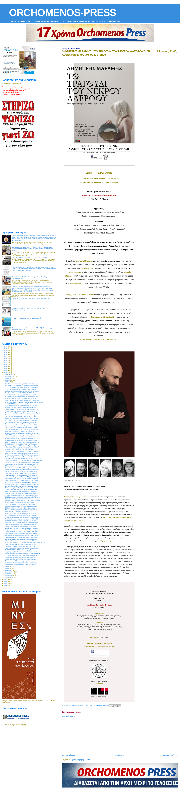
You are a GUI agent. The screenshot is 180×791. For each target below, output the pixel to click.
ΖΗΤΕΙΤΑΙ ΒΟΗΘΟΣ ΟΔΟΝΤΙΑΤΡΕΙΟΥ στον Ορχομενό (30, 257)
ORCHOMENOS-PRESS (62, 12)
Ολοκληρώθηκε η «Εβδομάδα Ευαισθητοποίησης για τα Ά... (22, 531)
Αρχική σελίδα (119, 755)
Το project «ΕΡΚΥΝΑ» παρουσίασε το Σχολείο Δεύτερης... (22, 396)
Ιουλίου (8, 568)
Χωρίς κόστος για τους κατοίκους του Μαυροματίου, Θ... (21, 464)
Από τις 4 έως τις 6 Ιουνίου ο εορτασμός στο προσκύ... (21, 526)
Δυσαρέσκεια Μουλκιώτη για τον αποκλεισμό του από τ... (21, 544)
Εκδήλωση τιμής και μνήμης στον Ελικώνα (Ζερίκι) (19, 449)
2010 (6, 349)
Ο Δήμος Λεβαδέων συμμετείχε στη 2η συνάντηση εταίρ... (21, 489)
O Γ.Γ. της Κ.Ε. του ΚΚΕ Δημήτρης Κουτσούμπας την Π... (21, 453)
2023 (6, 579)
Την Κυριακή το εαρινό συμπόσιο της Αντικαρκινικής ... (21, 415)
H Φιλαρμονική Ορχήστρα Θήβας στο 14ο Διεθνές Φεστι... (22, 409)
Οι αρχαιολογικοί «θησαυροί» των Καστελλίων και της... (21, 530)
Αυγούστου (9, 570)
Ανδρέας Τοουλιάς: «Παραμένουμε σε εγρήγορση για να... (22, 493)
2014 (6, 357)
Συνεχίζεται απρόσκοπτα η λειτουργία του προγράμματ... (21, 422)
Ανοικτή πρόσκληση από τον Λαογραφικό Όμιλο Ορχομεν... (22, 424)
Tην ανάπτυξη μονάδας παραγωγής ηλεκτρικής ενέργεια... (22, 385)
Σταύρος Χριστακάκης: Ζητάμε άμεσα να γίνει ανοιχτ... (20, 546)
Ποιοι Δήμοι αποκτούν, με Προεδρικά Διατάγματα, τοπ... (21, 557)
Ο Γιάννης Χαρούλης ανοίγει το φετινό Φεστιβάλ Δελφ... (21, 541)
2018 (6, 365)
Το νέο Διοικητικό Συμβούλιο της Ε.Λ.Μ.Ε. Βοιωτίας (20, 502)
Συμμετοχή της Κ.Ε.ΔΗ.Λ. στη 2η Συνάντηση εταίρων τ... (21, 552)
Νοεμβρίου (9, 575)
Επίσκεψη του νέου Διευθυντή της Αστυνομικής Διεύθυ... (21, 427)
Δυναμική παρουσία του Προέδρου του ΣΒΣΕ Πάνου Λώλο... (22, 433)
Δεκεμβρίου (9, 577)
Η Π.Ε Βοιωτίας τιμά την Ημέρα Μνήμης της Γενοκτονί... (21, 416)
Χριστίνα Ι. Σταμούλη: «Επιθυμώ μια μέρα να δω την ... (21, 520)
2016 (6, 361)
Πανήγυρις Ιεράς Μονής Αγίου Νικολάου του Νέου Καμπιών (31, 298)
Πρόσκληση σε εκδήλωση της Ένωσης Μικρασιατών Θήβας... (23, 413)
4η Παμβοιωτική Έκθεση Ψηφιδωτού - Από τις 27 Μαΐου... (22, 484)
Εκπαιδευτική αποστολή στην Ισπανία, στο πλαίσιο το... (21, 437)
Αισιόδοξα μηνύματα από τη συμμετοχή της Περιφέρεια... (21, 398)
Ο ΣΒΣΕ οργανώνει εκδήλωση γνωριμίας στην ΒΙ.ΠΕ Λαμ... (22, 497)
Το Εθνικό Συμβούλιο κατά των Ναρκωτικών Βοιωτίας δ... (21, 457)
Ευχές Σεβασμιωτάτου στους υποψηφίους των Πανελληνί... (22, 548)
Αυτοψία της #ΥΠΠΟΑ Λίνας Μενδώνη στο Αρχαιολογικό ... (22, 522)
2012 (6, 353)
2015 (6, 359)
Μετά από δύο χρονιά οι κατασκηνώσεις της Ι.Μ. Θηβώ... (21, 564)
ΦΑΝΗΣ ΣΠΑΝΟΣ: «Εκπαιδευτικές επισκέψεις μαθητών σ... (22, 442)
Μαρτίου (8, 378)
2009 (6, 347)
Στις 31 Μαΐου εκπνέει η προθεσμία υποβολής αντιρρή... (21, 486)
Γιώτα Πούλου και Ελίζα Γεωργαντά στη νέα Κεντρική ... (21, 395)
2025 (6, 583)
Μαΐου (8, 382)
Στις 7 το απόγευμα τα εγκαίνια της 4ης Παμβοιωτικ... (20, 504)
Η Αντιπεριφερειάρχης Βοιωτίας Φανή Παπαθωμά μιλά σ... (22, 471)
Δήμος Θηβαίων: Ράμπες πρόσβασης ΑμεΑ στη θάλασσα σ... (23, 553)
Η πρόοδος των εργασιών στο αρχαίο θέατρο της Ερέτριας (22, 451)
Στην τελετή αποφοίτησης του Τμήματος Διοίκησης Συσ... (21, 524)
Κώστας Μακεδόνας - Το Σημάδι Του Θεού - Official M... (21, 513)
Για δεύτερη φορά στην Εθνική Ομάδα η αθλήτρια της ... (21, 475)
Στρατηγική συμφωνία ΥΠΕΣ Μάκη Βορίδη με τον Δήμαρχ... (22, 446)
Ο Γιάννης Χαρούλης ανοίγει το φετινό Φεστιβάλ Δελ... (20, 466)
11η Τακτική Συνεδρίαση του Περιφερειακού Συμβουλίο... (21, 482)
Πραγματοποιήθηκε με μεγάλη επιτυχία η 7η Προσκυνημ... (22, 448)
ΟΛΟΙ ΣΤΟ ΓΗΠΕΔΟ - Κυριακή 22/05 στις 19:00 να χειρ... (22, 387)
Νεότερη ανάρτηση (68, 755)
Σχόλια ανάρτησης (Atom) (80, 760)
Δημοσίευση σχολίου (68, 716)
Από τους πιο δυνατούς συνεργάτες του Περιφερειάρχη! (21, 509)
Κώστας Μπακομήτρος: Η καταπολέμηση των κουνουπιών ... (22, 400)
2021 (6, 371)
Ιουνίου (8, 566)
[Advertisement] (121, 734)
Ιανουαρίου (9, 374)
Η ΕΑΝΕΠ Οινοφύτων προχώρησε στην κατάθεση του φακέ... (23, 435)
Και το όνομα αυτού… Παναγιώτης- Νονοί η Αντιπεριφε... (21, 537)
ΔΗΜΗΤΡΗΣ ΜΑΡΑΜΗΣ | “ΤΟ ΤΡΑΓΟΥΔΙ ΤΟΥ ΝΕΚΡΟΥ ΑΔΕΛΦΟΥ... (25, 460)
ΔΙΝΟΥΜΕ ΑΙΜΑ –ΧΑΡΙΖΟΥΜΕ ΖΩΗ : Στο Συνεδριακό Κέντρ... (23, 500)
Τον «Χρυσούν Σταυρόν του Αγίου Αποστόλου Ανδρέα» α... (22, 384)
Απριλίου (8, 380)
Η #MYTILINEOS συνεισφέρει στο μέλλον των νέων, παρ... (22, 404)
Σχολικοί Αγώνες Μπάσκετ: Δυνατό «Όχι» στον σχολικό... (21, 440)
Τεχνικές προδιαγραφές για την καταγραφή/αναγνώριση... (21, 491)
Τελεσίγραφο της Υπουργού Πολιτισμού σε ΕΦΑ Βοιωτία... (22, 535)
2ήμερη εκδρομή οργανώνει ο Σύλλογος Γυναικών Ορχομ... (22, 426)
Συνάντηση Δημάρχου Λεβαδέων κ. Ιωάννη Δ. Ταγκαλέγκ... (22, 488)
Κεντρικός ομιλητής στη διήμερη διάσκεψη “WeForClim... (21, 407)
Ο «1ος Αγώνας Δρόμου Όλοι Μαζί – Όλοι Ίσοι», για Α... (21, 411)
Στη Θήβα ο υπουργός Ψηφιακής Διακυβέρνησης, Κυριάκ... (22, 418)
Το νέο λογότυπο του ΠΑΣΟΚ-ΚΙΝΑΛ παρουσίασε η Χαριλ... (22, 468)
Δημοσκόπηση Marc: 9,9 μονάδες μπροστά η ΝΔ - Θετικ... (22, 480)
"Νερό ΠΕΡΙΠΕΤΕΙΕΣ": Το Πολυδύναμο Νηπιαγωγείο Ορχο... (22, 462)
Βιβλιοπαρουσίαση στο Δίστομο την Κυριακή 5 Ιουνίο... (21, 559)
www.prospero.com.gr (99, 696)
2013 (6, 355)
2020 (6, 369)
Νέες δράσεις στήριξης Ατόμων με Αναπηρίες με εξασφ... (21, 420)
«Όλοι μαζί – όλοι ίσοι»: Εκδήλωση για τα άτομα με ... (20, 431)
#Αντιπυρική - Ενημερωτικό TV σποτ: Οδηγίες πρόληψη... (22, 477)
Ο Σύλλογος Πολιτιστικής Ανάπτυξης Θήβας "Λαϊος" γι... (21, 508)
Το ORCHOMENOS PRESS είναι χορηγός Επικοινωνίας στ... (23, 550)
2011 (6, 351)
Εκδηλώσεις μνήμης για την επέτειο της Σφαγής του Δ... (21, 506)
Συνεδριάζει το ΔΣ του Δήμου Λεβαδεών (16, 511)
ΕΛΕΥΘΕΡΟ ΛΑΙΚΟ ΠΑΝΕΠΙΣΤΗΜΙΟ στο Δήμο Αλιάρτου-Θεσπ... (24, 402)
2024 (6, 581)
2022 (6, 373)
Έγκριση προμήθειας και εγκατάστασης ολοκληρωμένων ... (22, 405)
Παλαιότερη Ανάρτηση (170, 755)
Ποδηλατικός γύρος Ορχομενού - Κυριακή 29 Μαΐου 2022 (21, 473)
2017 (6, 363)
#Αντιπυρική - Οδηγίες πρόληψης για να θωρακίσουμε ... (21, 563)
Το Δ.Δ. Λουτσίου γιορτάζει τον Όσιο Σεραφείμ (27, 318)
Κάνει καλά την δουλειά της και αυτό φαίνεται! (18, 499)
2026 (6, 585)
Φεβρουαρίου (10, 376)
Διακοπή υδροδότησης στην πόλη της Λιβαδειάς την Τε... (21, 555)
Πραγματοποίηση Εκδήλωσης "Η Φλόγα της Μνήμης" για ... (22, 429)
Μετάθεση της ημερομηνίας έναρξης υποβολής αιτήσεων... (22, 391)
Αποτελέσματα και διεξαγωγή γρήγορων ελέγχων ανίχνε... (22, 533)
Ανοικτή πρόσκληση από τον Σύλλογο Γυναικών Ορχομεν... (22, 455)
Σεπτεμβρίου (10, 572)
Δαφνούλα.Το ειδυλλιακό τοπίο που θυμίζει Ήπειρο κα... (21, 539)
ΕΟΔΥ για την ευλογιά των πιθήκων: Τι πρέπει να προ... (21, 389)
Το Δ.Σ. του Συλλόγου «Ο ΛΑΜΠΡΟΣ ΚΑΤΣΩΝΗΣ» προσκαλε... (23, 393)
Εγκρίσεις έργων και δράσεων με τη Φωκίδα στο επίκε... (21, 495)
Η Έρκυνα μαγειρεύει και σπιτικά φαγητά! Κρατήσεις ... (21, 438)
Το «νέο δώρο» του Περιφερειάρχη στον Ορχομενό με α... (21, 515)
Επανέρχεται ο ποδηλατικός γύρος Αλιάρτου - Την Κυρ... (21, 528)
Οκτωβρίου (9, 573)
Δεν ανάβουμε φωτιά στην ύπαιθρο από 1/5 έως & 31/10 (21, 458)
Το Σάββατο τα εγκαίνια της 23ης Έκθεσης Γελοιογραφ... (21, 444)
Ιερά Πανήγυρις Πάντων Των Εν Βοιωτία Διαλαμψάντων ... (22, 478)
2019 (6, 367)
